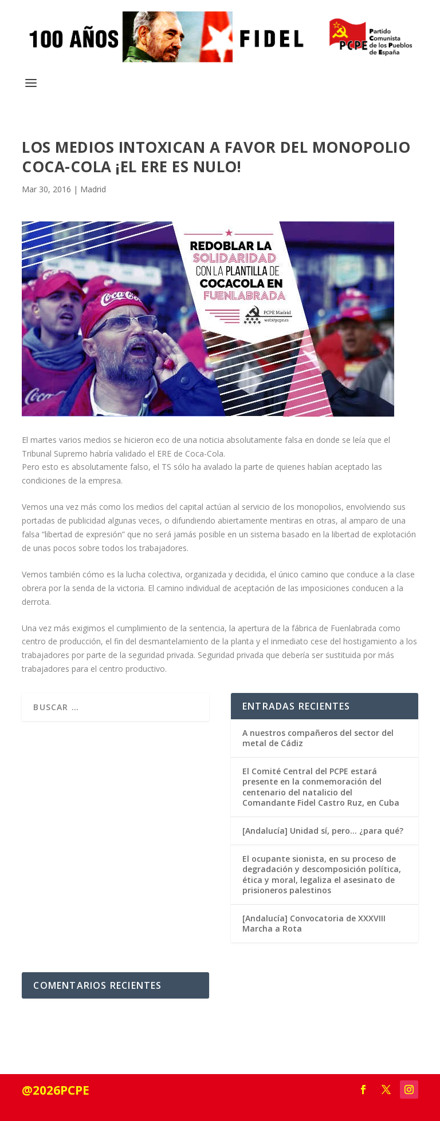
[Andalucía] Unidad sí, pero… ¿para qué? (322, 830)
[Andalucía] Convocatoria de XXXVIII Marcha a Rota (314, 923)
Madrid (93, 189)
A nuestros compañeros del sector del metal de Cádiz (318, 737)
